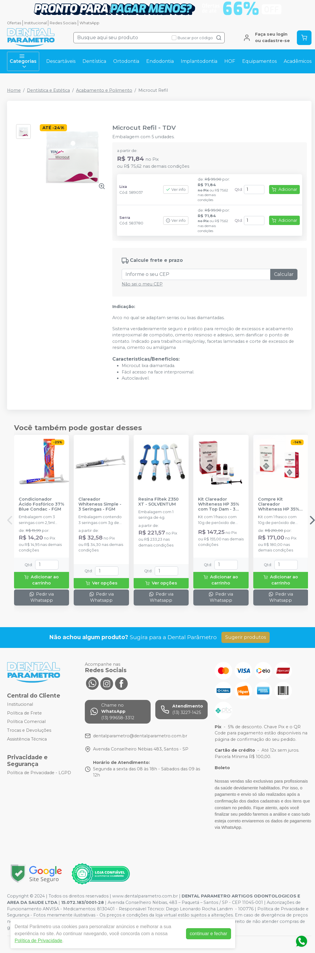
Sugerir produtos (245, 637)
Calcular (284, 274)
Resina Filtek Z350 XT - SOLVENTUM (158, 502)
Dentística (94, 61)
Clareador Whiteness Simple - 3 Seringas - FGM (99, 504)
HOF (229, 61)
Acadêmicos (297, 61)
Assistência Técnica (27, 739)
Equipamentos (259, 61)
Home (14, 90)
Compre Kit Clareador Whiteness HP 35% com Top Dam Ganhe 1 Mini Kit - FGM (278, 504)
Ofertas (14, 23)
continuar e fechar (208, 933)
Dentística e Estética (48, 90)
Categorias (23, 61)
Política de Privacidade (38, 940)
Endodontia (160, 61)
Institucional (35, 23)
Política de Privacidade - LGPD (39, 772)
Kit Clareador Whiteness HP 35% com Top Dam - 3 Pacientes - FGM (218, 504)
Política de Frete (24, 713)
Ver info (176, 189)
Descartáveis (60, 61)
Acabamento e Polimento (104, 90)
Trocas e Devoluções (29, 730)
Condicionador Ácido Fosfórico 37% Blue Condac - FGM (41, 504)
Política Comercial (26, 721)
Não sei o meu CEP (142, 284)
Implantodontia (199, 61)
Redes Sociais (63, 23)
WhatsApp (89, 23)
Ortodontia (126, 61)
